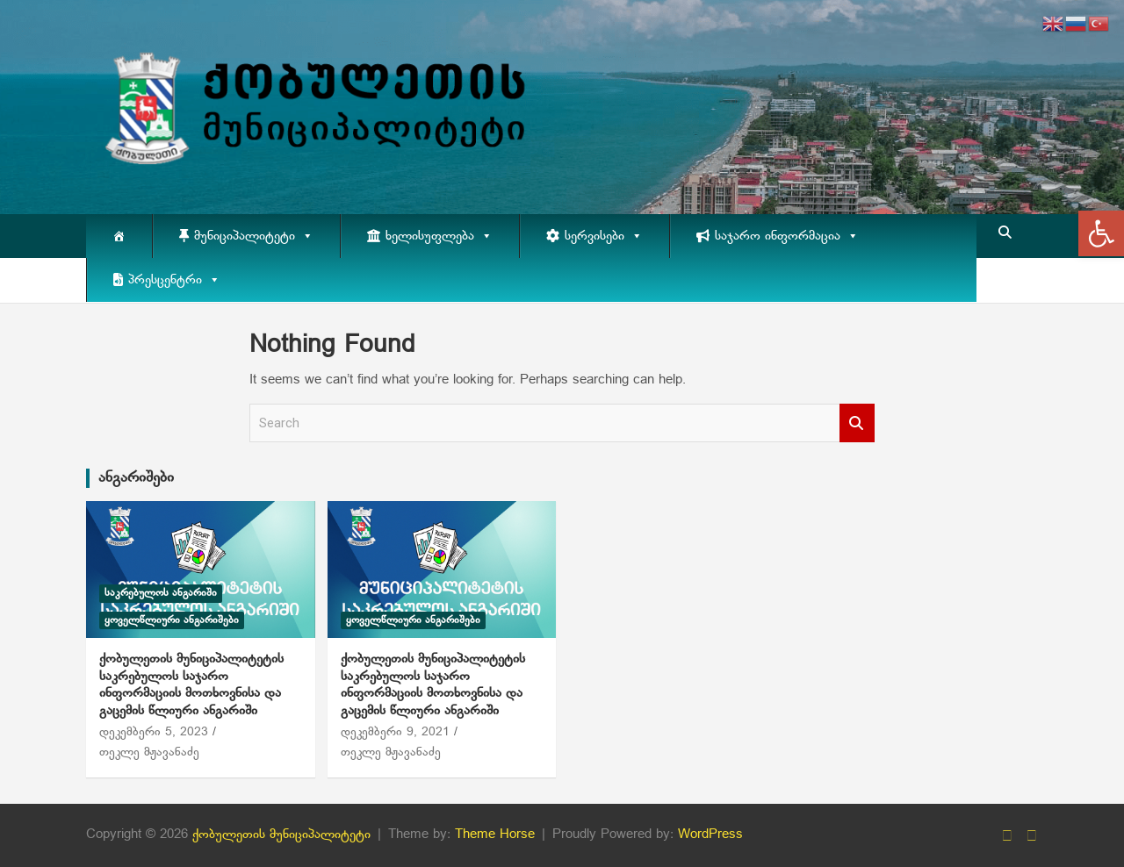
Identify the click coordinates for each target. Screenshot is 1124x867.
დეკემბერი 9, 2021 (395, 732)
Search (857, 423)
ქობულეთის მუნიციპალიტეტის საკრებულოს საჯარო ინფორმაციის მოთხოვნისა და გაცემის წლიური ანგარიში (191, 685)
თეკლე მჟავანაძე (149, 752)
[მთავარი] (119, 236)
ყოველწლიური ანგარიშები (171, 620)
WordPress (710, 834)
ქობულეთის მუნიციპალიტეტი (281, 834)
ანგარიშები (136, 478)
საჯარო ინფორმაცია (787, 236)
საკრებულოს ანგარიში (160, 593)
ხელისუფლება (439, 236)
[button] (1101, 233)
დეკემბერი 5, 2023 (153, 732)
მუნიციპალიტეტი (253, 236)
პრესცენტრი (174, 280)
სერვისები (604, 236)
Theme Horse (495, 834)
